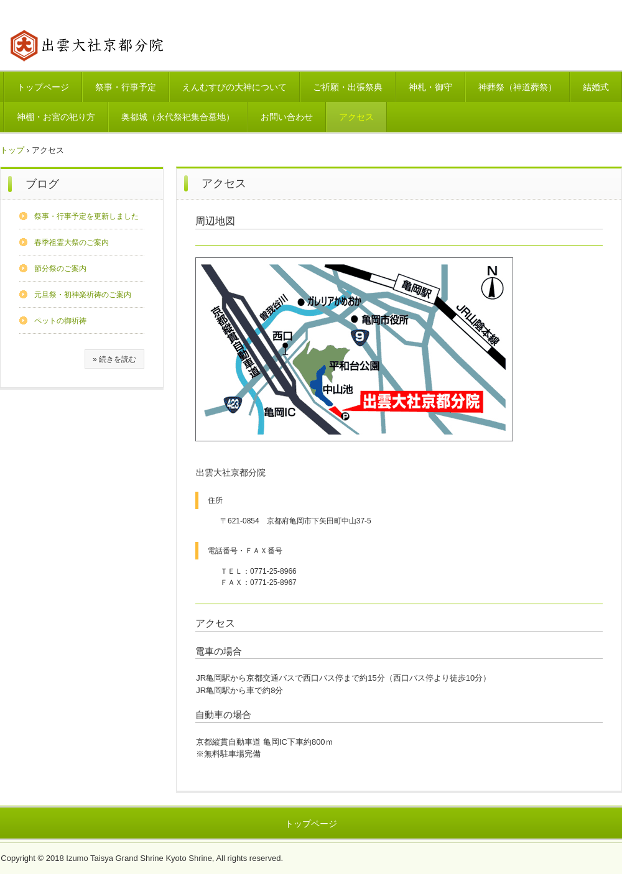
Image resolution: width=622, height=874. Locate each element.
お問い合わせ (287, 117)
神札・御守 (430, 87)
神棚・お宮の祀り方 (56, 117)
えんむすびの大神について (234, 87)
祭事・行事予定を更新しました (86, 216)
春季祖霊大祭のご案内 (71, 242)
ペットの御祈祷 (60, 320)
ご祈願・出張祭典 (348, 87)
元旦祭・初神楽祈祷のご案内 (82, 294)
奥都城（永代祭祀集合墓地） (177, 117)
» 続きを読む (114, 359)
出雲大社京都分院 (87, 45)
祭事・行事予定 (125, 87)
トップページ (43, 87)
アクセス (356, 117)
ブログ (42, 184)
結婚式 (596, 87)
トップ (12, 150)
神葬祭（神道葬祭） (517, 87)
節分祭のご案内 (60, 268)
